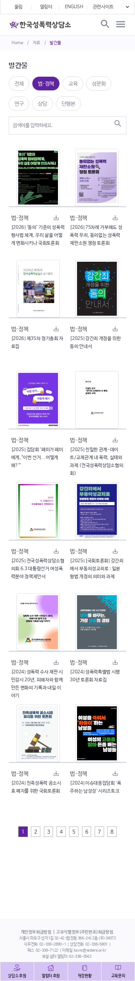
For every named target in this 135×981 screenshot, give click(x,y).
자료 (36, 43)
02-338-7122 (47, 950)
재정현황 (85, 976)
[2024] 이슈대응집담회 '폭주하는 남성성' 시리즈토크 (95, 787)
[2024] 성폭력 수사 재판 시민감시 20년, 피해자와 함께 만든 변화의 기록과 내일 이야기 (37, 683)
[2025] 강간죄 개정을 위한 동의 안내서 (95, 342)
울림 (18, 7)
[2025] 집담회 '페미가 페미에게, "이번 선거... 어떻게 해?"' (37, 457)
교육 (72, 84)
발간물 (55, 43)
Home (17, 43)
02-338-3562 (80, 956)
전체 (18, 84)
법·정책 (46, 84)
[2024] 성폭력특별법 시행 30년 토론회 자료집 (95, 676)
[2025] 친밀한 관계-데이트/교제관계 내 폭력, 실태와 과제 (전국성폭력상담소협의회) (96, 461)
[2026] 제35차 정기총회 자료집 (37, 342)
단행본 (68, 104)
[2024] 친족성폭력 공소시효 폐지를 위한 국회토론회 (36, 787)
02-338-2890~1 (52, 944)
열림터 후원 (51, 976)
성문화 (98, 84)
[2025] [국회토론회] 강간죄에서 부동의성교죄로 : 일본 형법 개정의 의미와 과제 (96, 568)
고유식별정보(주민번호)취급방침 (84, 932)
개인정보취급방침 (36, 932)
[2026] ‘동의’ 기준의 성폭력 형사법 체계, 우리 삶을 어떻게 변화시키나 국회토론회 (38, 235)
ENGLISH (74, 7)
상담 (42, 104)
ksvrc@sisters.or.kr (90, 950)
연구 (18, 104)
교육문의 (118, 976)
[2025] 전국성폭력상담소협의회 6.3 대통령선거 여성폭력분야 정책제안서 (37, 568)
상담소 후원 (17, 976)
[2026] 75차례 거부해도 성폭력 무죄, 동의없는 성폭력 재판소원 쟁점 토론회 (96, 235)
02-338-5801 (96, 944)
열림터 (46, 7)
